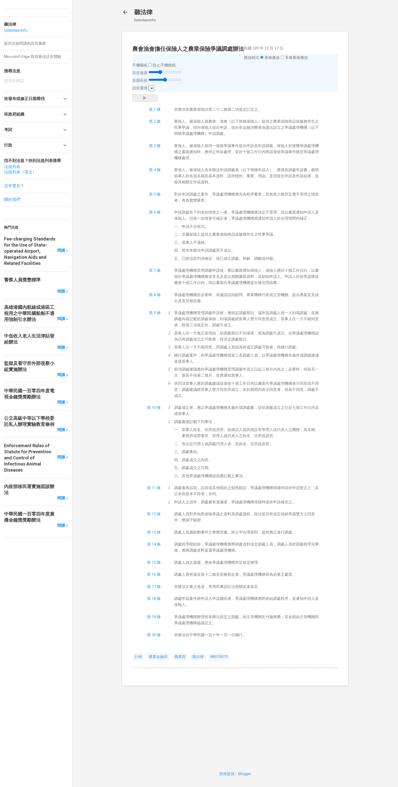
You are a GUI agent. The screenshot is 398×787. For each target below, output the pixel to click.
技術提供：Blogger (235, 774)
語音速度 (139, 73)
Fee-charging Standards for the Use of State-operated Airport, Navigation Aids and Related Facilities (29, 251)
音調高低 (139, 80)
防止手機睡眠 (164, 65)
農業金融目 (158, 656)
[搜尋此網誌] (36, 81)
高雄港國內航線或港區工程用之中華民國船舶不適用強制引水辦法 (29, 313)
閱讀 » (62, 250)
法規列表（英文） (20, 172)
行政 (138, 656)
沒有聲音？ (14, 185)
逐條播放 (272, 57)
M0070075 (219, 656)
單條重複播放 (296, 57)
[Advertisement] (235, 725)
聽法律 (143, 12)
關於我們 (12, 199)
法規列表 (12, 166)
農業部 (180, 656)
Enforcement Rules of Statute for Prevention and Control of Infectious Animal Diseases (27, 458)
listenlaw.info (15, 30)
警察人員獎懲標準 (22, 279)
